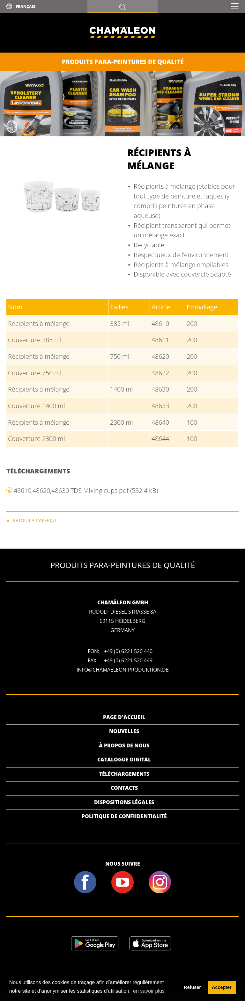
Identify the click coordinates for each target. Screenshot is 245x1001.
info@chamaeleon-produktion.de (123, 669)
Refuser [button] (192, 987)
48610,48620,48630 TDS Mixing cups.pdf (86, 490)
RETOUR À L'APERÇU (34, 520)
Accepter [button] (222, 987)
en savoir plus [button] (149, 991)
